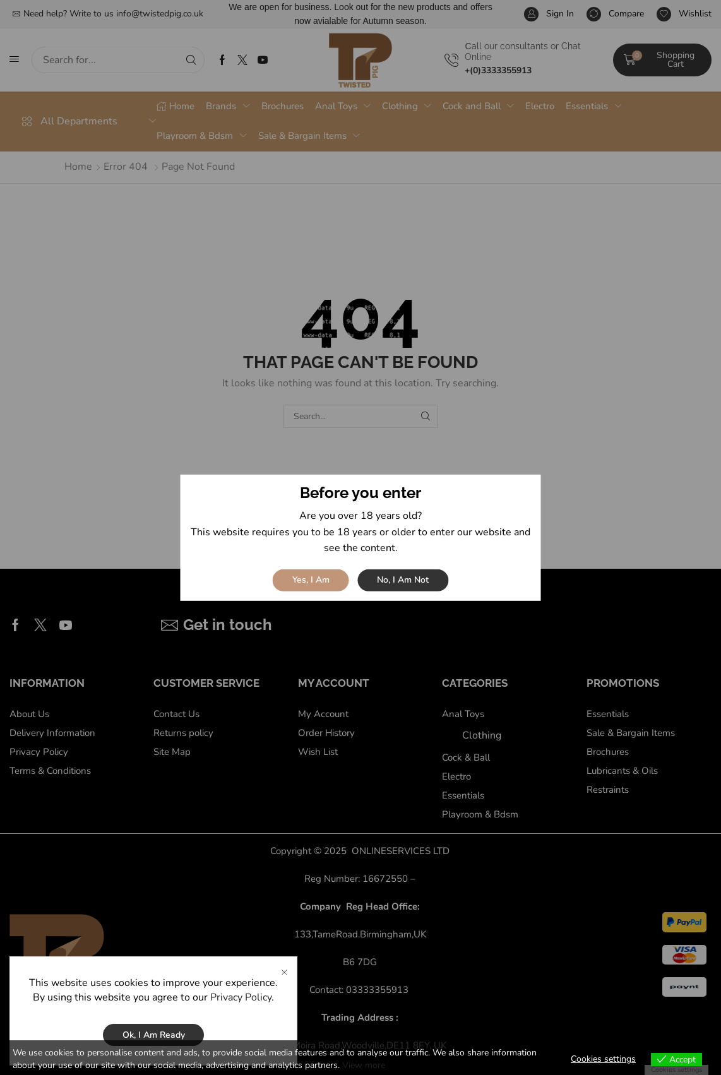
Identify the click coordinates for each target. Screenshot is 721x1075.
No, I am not (403, 580)
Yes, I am (311, 580)
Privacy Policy (240, 1000)
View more (363, 1065)
